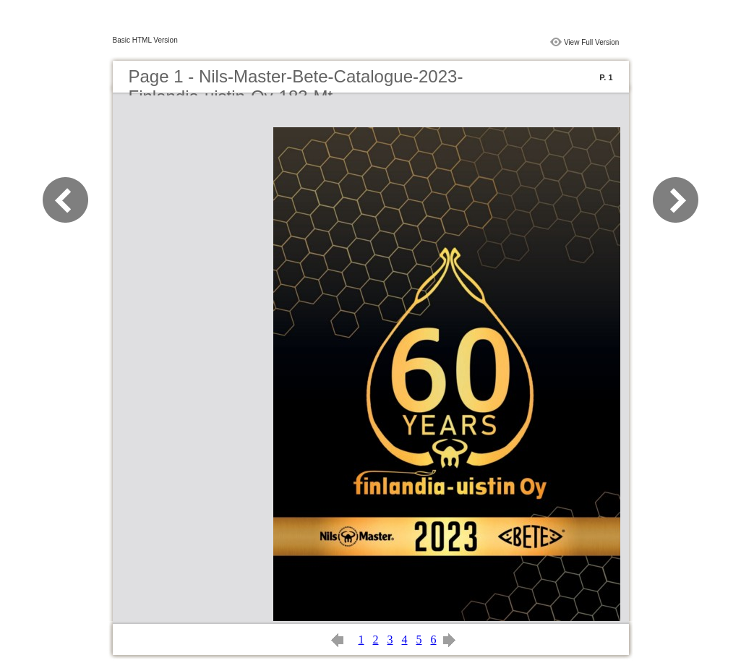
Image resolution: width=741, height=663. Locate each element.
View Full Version (592, 42)
